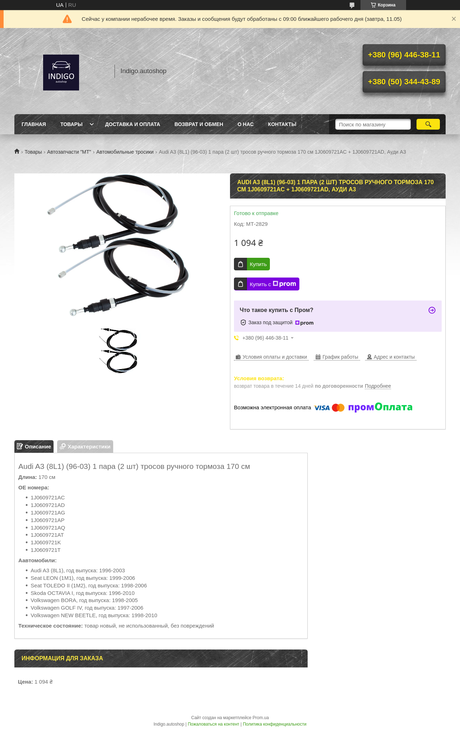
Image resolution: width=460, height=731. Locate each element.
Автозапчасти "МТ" (69, 152)
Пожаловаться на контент (213, 724)
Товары (71, 124)
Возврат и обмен (199, 124)
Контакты (282, 124)
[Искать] (428, 124)
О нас (246, 124)
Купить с (273, 284)
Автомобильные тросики (124, 152)
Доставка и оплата (132, 124)
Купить (258, 264)
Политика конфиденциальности (275, 724)
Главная (34, 124)
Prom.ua (261, 717)
